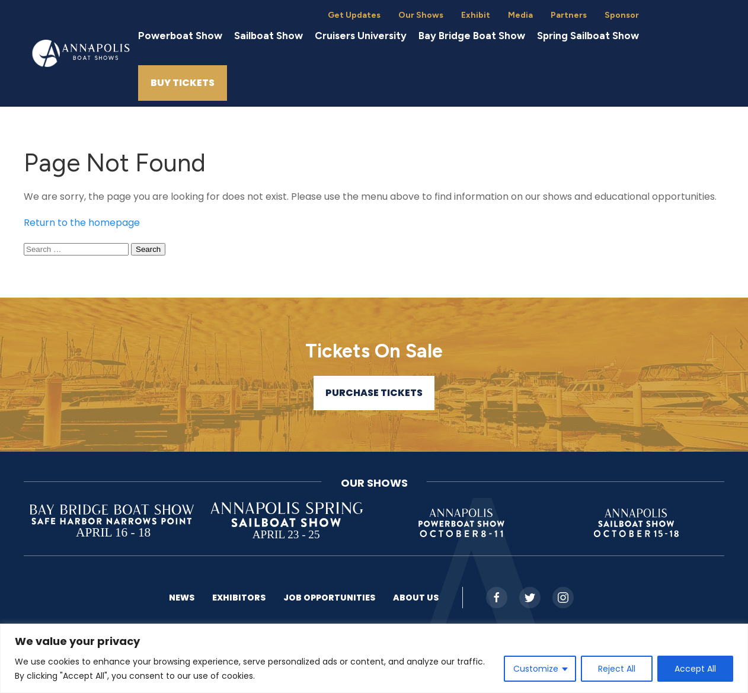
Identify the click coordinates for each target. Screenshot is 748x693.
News (181, 597)
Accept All (695, 669)
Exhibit (475, 15)
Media (520, 15)
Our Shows (420, 15)
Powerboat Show (180, 35)
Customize (535, 669)
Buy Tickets (183, 83)
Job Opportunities (329, 597)
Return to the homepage (82, 222)
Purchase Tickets (374, 393)
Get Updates (354, 15)
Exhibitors (239, 597)
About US (416, 597)
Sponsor (622, 15)
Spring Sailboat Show (588, 35)
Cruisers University (361, 35)
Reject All (616, 669)
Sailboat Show (268, 35)
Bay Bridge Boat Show (471, 35)
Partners (569, 15)
